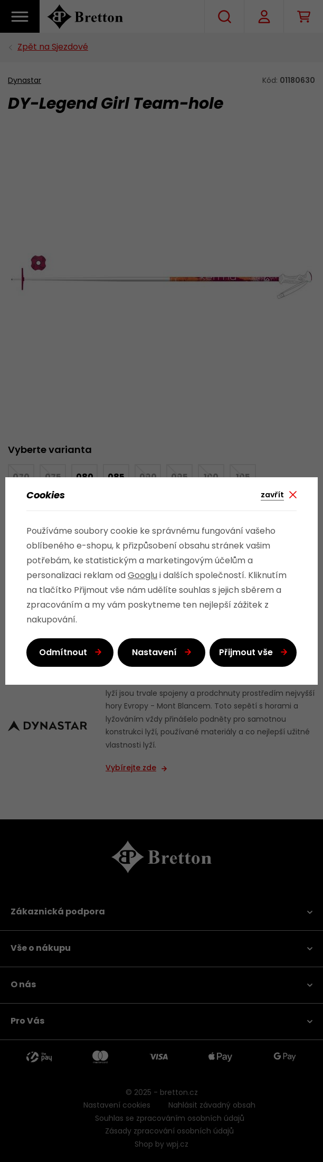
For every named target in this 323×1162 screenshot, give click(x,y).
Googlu (142, 576)
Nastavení (154, 653)
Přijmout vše (246, 653)
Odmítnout (63, 653)
